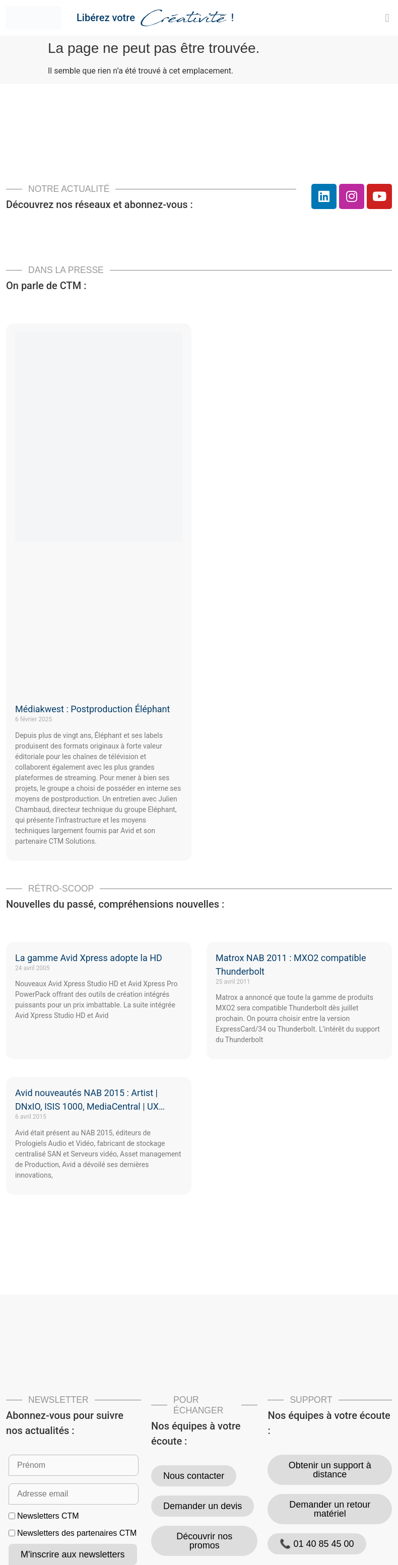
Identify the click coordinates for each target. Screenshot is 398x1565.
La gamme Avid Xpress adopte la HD (88, 957)
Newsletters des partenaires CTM (77, 1533)
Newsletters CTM (48, 1516)
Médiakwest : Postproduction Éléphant (92, 709)
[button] (387, 18)
